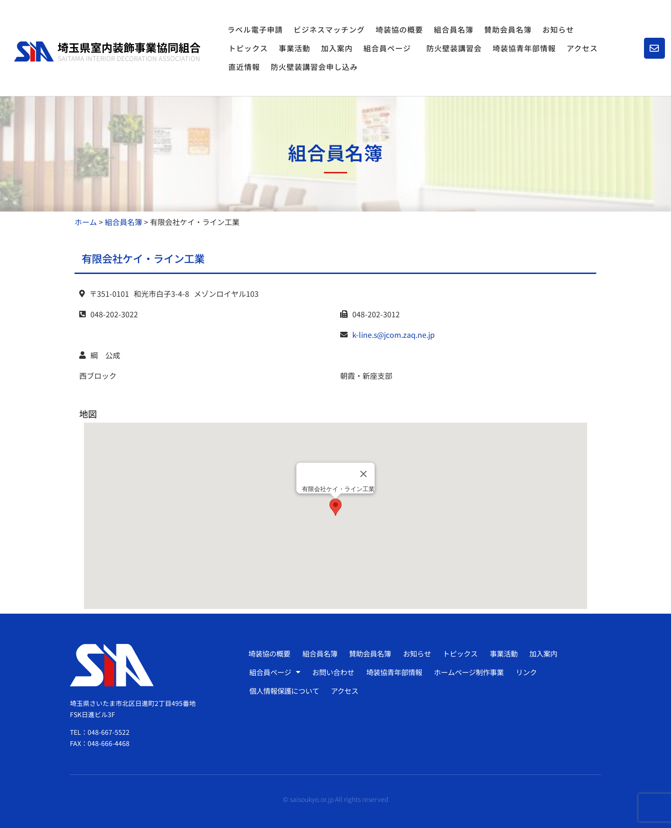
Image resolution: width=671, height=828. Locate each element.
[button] (335, 507)
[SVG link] (107, 51)
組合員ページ (389, 48)
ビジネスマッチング (329, 29)
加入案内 (337, 48)
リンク (536, 671)
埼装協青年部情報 (524, 48)
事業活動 (294, 48)
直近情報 (244, 66)
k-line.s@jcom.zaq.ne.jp (393, 334)
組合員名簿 (453, 29)
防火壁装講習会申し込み (314, 66)
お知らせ (558, 29)
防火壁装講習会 (454, 48)
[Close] (363, 474)
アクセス (582, 48)
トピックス (248, 48)
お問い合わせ (336, 671)
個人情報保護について (286, 690)
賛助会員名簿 (508, 29)
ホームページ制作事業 (476, 671)
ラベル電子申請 (255, 29)
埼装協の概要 (399, 29)
